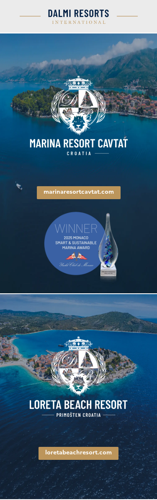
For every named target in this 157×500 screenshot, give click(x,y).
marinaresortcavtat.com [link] (79, 192)
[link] (78, 116)
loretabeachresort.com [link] (78, 453)
